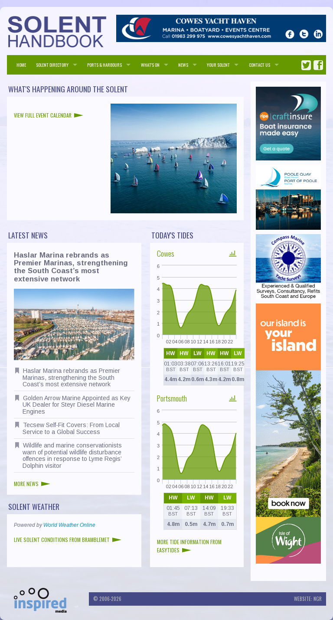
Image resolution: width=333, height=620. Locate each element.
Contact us (259, 64)
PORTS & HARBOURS (104, 64)
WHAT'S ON (150, 64)
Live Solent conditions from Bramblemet (67, 539)
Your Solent (218, 64)
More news (32, 483)
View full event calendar (48, 115)
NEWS (183, 64)
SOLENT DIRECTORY (52, 64)
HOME (21, 64)
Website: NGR (308, 598)
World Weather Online (69, 525)
